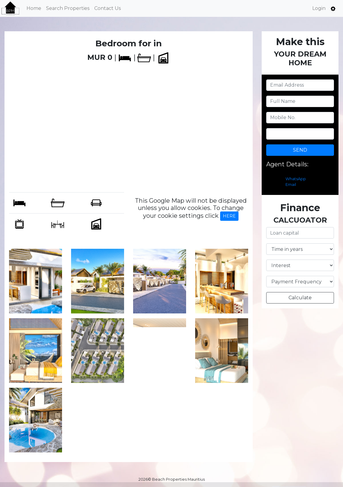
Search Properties (67, 8)
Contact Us (107, 8)
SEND (300, 150)
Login (319, 8)
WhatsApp (295, 179)
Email (290, 184)
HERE (229, 216)
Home (34, 8)
